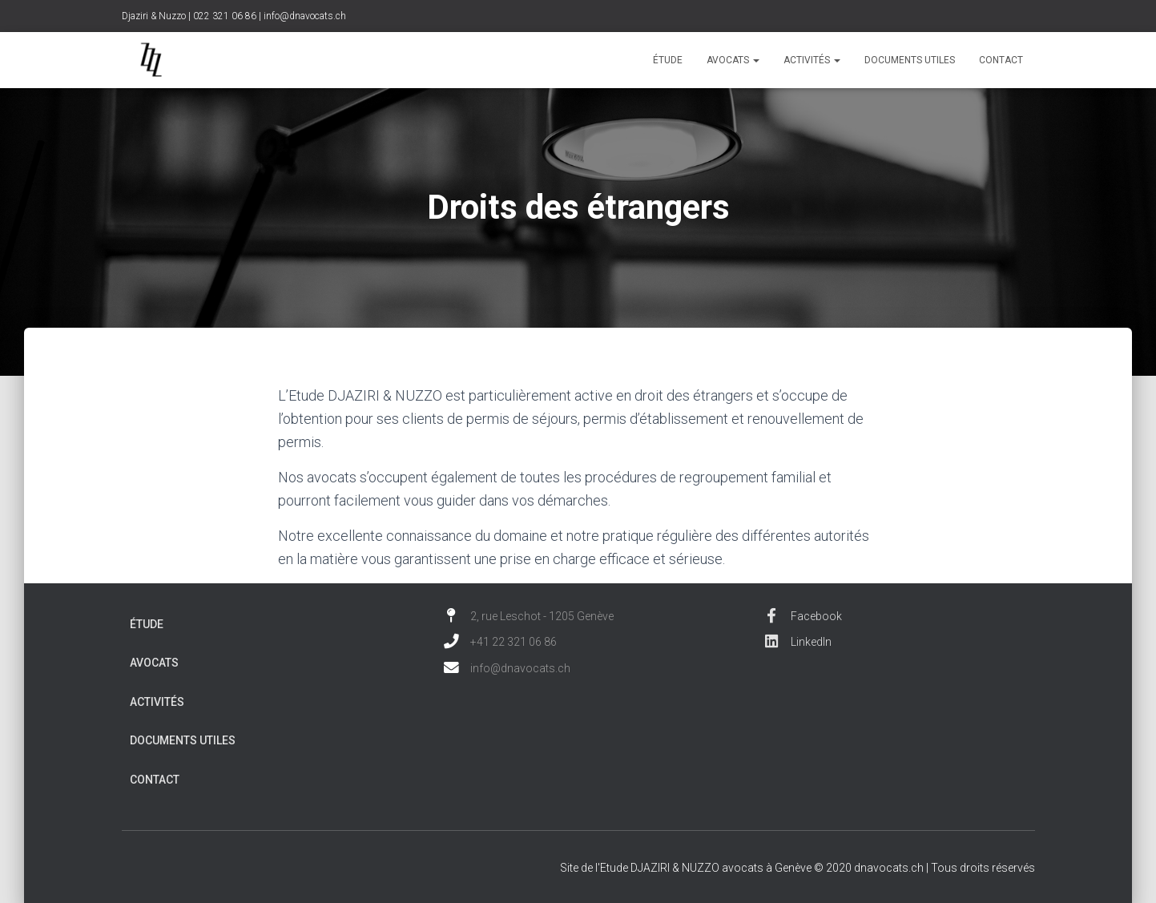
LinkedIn (797, 641)
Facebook (803, 616)
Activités (811, 60)
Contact (1001, 60)
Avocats (733, 60)
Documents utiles (909, 60)
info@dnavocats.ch (305, 16)
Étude (668, 60)
